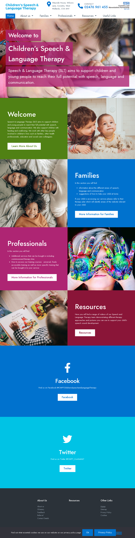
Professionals (65, 16)
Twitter (67, 468)
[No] (118, 533)
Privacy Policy (106, 512)
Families (44, 16)
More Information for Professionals (32, 277)
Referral (40, 515)
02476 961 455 (96, 7)
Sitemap (104, 509)
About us (25, 16)
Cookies (104, 515)
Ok (87, 532)
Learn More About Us (24, 146)
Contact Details (43, 518)
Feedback (41, 512)
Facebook (67, 397)
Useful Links (109, 16)
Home (10, 16)
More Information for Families (96, 214)
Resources (88, 16)
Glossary (40, 509)
